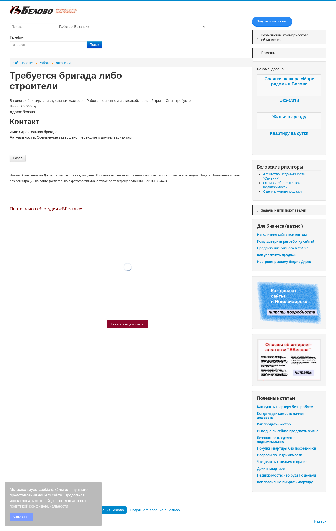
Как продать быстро (274, 424)
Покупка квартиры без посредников (286, 448)
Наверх (320, 521)
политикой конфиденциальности (39, 506)
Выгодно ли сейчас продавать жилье (287, 431)
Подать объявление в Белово (155, 510)
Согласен (21, 517)
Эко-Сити (289, 100)
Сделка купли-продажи (282, 191)
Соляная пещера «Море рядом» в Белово (289, 81)
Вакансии (63, 63)
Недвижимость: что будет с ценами (286, 475)
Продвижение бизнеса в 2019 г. (283, 248)
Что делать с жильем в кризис (282, 462)
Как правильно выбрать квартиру (285, 482)
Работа (44, 63)
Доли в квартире (271, 468)
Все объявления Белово (103, 510)
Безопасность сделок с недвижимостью (276, 439)
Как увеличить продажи (276, 255)
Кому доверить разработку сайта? (285, 241)
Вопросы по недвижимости (279, 455)
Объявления (23, 63)
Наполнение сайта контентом (282, 234)
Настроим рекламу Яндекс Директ (285, 261)
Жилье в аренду (289, 116)
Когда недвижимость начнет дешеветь (281, 415)
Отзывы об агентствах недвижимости (281, 185)
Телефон (17, 37)
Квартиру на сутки (289, 133)
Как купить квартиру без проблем (285, 406)
